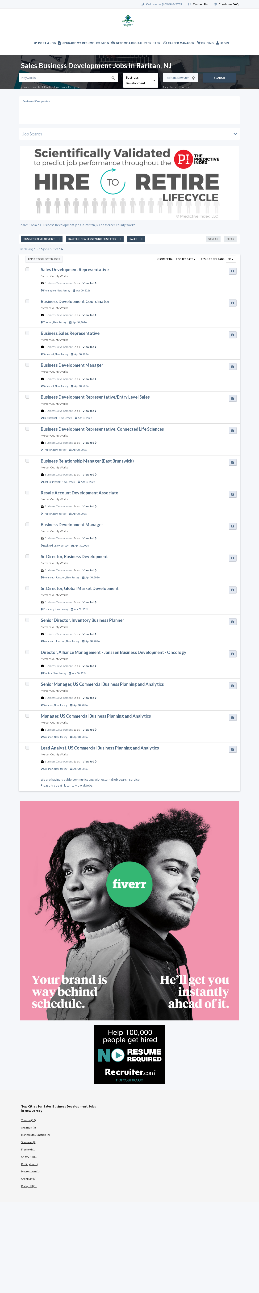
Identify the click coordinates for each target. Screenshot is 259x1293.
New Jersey (63, 290)
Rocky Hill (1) (29, 1186)
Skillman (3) (28, 1127)
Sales (77, 283)
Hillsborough (50, 418)
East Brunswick (52, 481)
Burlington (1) (29, 1164)
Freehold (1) (28, 1149)
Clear (230, 239)
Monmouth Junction (54, 577)
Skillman (48, 705)
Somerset (48, 354)
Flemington (49, 290)
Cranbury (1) (28, 1178)
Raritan (47, 673)
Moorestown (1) (30, 1171)
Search (219, 78)
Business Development (59, 283)
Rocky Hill (48, 545)
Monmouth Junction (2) (35, 1135)
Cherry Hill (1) (29, 1156)
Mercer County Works (54, 276)
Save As (213, 239)
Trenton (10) (28, 1120)
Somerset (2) (28, 1142)
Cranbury (48, 609)
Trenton (47, 322)
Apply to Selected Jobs (44, 259)
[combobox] (140, 80)
